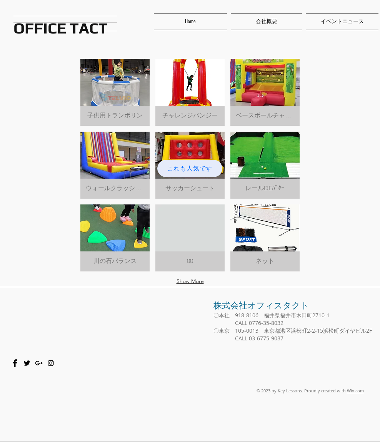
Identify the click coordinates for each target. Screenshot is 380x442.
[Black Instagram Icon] (51, 363)
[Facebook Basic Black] (15, 363)
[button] (115, 92)
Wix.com (355, 390)
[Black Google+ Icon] (39, 363)
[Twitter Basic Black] (27, 363)
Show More (190, 281)
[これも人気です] (189, 168)
